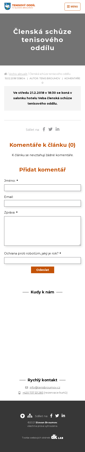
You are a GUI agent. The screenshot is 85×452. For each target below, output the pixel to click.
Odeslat (42, 270)
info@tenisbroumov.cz (45, 387)
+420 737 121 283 (33, 392)
